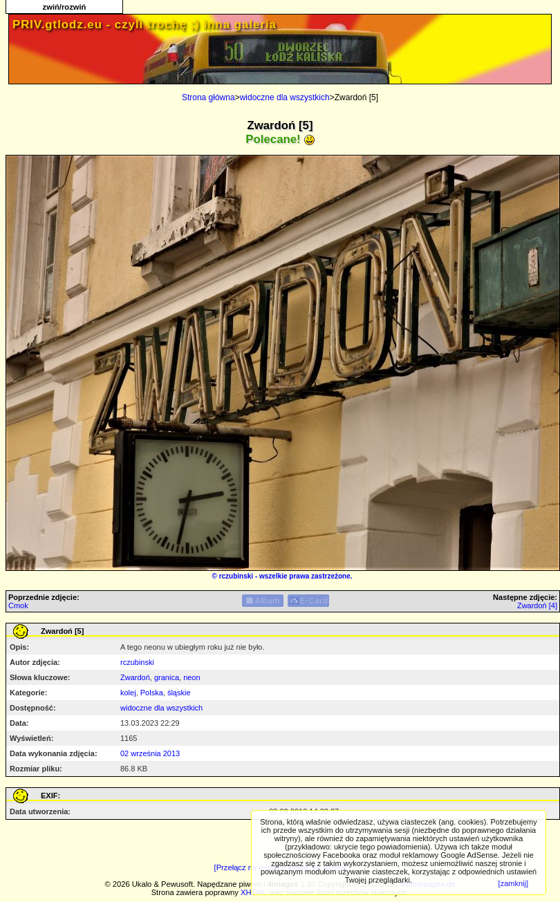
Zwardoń (135, 677)
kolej (128, 692)
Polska (151, 692)
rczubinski (236, 576)
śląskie (179, 692)
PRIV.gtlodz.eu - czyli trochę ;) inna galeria (144, 24)
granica (166, 677)
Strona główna (208, 97)
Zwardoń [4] (537, 605)
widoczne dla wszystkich (285, 97)
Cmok (18, 605)
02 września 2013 (150, 753)
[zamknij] (513, 883)
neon (191, 677)
